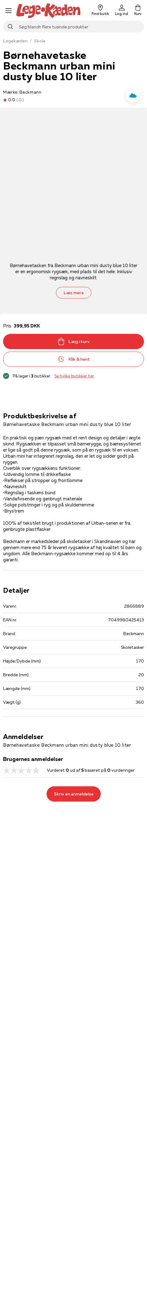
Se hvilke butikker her (74, 375)
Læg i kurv (74, 341)
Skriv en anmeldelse (73, 794)
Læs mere (74, 292)
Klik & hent (74, 359)
